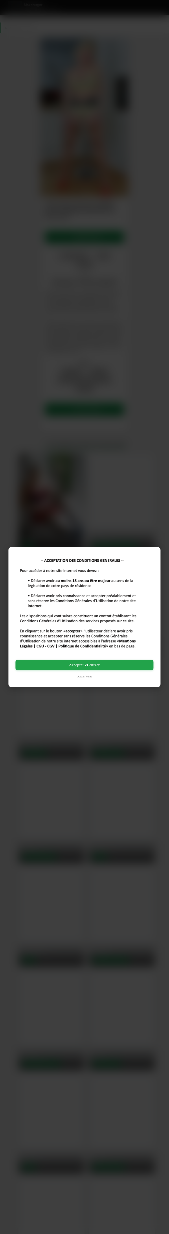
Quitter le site (84, 676)
